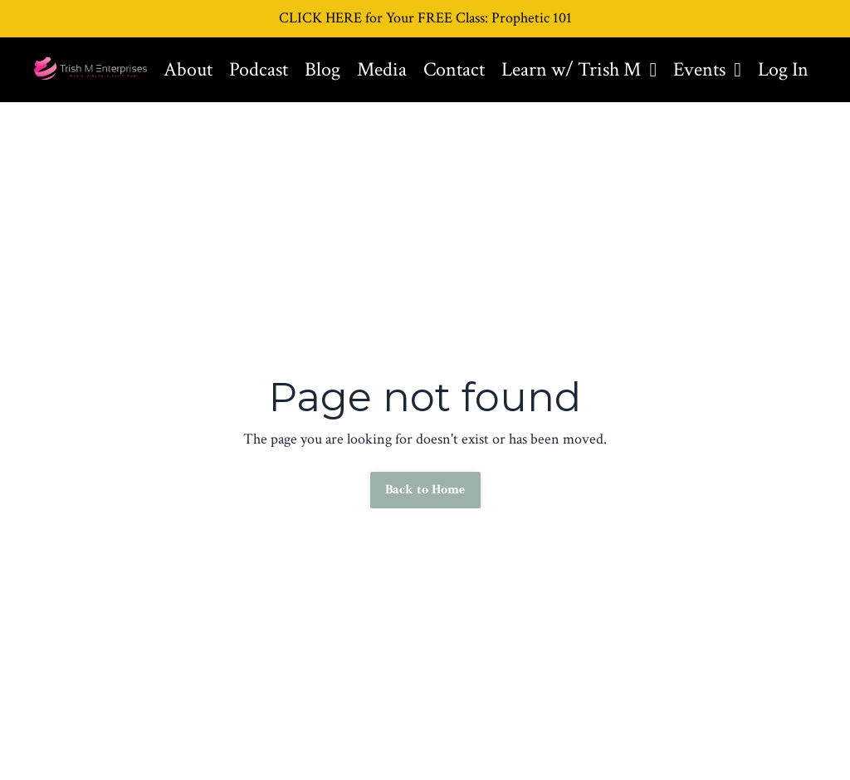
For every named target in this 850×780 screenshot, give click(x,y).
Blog (322, 69)
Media (382, 69)
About (188, 69)
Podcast (258, 69)
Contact (454, 69)
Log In (783, 69)
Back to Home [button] (425, 489)
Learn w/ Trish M (579, 69)
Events (707, 69)
